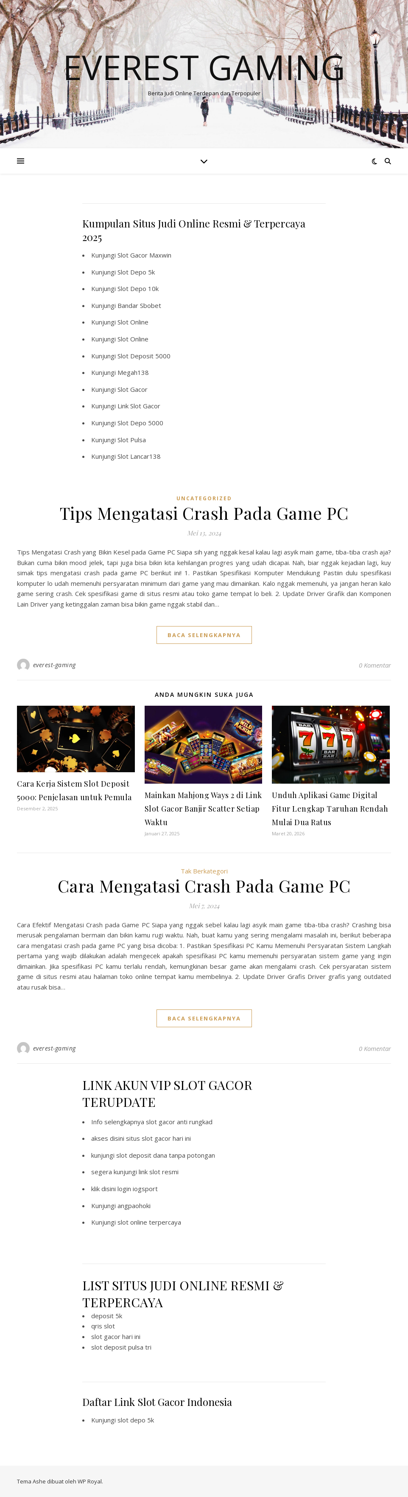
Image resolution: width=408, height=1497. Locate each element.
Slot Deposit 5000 (143, 356)
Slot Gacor (132, 389)
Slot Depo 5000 (140, 423)
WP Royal (90, 1481)
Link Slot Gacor (138, 406)
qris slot (103, 1326)
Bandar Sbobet (139, 305)
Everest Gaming (204, 67)
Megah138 (133, 372)
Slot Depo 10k (138, 288)
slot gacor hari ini (115, 1336)
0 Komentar (375, 665)
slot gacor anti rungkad (179, 1121)
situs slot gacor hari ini (158, 1138)
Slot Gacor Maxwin (144, 255)
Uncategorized (204, 498)
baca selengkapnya (204, 635)
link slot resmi (159, 1171)
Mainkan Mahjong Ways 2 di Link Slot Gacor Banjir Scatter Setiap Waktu (203, 808)
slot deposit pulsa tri (121, 1347)
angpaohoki (134, 1205)
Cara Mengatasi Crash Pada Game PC (204, 885)
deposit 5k (106, 1315)
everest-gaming (54, 665)
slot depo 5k (135, 1420)
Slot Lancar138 (139, 456)
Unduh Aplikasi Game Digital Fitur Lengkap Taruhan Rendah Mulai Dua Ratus (330, 808)
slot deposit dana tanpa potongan (165, 1155)
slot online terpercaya (149, 1222)
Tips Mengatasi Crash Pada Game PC (204, 513)
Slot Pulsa (131, 439)
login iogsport (137, 1188)
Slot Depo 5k (136, 272)
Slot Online (132, 322)
